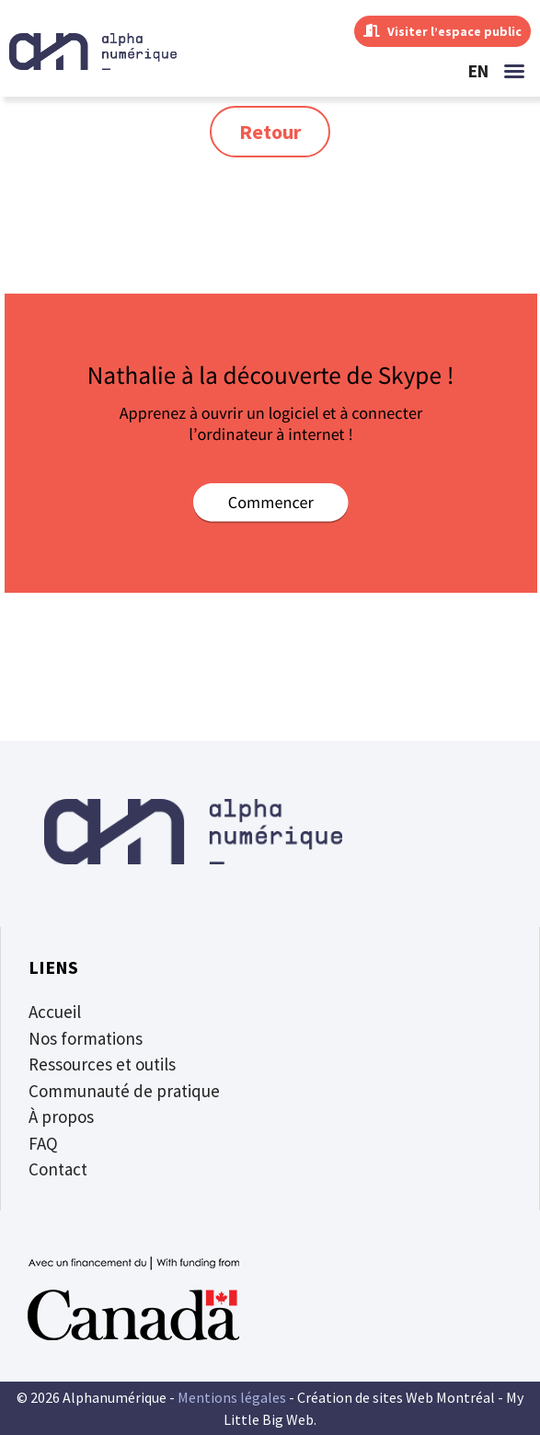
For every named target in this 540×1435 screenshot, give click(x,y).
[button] (514, 70)
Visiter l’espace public (442, 31)
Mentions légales (232, 1397)
